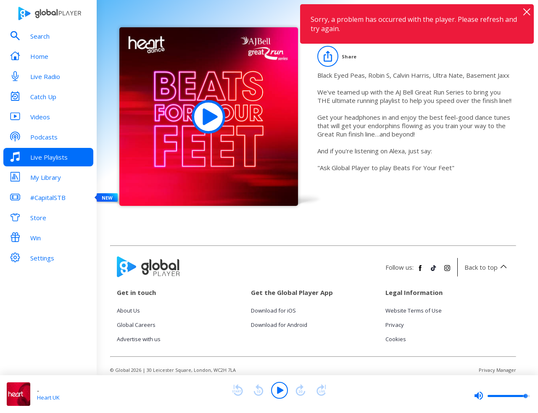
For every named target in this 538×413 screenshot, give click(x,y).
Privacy (394, 325)
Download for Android (279, 325)
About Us (128, 310)
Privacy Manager (497, 370)
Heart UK (48, 397)
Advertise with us (139, 339)
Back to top (486, 267)
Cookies (395, 339)
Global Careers (136, 325)
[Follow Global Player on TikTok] (434, 271)
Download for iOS (273, 310)
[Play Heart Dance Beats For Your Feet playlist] (208, 117)
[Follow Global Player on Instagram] (447, 271)
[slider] (502, 395)
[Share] (336, 56)
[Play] (279, 390)
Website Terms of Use (413, 310)
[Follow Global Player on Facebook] (420, 271)
